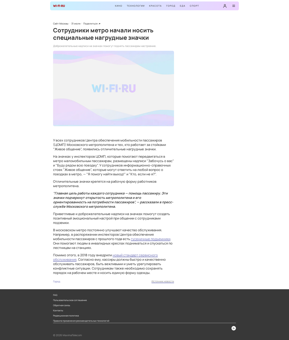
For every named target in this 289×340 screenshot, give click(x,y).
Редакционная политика (66, 315)
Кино (118, 5)
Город (170, 5)
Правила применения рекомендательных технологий (81, 320)
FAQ (55, 295)
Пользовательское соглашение (70, 300)
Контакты (58, 310)
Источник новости (163, 281)
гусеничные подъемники (150, 239)
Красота (155, 5)
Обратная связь (61, 305)
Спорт (194, 5)
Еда (182, 5)
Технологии (136, 5)
